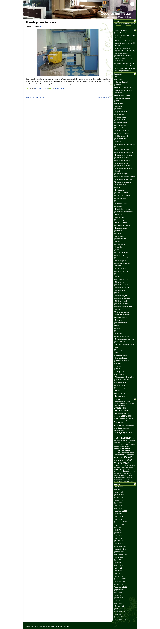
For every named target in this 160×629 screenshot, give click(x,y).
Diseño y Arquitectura (122, 195)
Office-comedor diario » (103, 97)
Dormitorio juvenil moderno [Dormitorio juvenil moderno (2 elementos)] (122, 446)
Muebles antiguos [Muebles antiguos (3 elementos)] (121, 471)
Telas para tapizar (121, 372)
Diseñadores (119, 190)
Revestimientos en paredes (124, 339)
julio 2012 (118, 560)
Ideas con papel (120, 261)
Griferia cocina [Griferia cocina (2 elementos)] (118, 457)
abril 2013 (118, 535)
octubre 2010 (119, 617)
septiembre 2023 (121, 511)
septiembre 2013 (121, 522)
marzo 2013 (119, 538)
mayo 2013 (119, 533)
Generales (118, 247)
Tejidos (117, 369)
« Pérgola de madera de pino (35, 97)
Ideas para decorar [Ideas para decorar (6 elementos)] (123, 461)
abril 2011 (118, 600)
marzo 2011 (119, 603)
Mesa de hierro (120, 282)
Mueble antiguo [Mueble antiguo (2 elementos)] (118, 469)
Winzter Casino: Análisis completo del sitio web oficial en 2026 (125, 43)
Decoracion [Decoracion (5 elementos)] (120, 407)
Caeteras (118, 109)
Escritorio (118, 231)
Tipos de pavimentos (122, 380)
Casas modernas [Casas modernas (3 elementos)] (120, 404)
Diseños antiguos (121, 198)
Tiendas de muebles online (124, 377)
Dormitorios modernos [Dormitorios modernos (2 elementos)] (127, 452)
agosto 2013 (119, 525)
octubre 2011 (119, 584)
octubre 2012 (119, 552)
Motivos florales (120, 290)
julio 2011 (118, 592)
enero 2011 (119, 609)
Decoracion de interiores (123, 155)
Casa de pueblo (120, 117)
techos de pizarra (60, 88)
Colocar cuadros (121, 139)
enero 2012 (119, 576)
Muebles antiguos (121, 296)
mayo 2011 (119, 598)
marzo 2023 (119, 519)
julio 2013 (118, 527)
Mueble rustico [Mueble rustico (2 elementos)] (127, 469)
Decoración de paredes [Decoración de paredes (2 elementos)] (121, 440)
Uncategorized (120, 385)
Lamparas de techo (122, 271)
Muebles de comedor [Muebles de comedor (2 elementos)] (124, 473)
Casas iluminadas (121, 122)
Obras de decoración (122, 315)
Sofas (117, 353)
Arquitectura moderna (122, 98)
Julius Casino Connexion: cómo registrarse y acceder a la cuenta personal (125, 35)
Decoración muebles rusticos (125, 176)
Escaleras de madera (122, 225)
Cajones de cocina (121, 112)
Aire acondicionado (121, 82)
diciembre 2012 (120, 546)
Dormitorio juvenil (121, 204)
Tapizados (118, 363)
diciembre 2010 (120, 611)
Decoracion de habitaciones (124, 152)
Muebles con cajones (122, 298)
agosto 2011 (119, 590)
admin (42, 26)
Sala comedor (120, 342)
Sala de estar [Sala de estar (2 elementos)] (126, 480)
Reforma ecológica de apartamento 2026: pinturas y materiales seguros (125, 50)
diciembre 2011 (120, 579)
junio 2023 (118, 514)
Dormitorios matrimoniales (124, 212)
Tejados (118, 366)
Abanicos (118, 76)
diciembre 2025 (120, 495)
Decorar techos (120, 185)
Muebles (118, 293)
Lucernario (119, 274)
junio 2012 (118, 563)
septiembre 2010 (121, 620)
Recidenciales (120, 331)
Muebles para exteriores (123, 306)
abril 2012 (118, 568)
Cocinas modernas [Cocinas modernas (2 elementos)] (119, 405)
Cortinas (118, 141)
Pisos (117, 325)
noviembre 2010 (120, 614)
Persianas (118, 320)
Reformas (118, 334)
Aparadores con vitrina (123, 87)
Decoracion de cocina (41, 88)
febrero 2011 (119, 606)
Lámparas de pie (121, 268)
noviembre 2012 (120, 549)
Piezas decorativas (121, 323)
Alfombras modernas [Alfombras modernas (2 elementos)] (120, 401)
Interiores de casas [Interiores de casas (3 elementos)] (121, 466)
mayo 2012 (119, 565)
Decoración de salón (122, 163)
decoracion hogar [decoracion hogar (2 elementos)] (123, 420)
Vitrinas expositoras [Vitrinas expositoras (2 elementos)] (128, 481)
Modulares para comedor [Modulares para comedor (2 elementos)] (125, 467)
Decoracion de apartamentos (125, 144)
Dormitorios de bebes (122, 209)
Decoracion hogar (116, 13)
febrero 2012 (119, 573)
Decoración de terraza (122, 166)
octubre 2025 (119, 497)
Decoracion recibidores (123, 182)
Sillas (117, 347)
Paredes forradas (121, 317)
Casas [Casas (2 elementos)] (128, 401)
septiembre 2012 (121, 554)
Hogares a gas (120, 255)
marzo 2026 (119, 487)
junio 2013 (118, 530)
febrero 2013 (119, 541)
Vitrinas (117, 391)
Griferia (117, 250)
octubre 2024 (119, 500)
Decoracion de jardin (122, 158)
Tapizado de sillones (122, 361)
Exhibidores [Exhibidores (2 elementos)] (130, 454)
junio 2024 (118, 503)
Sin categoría (119, 350)
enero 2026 (119, 492)
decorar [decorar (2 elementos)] (132, 444)
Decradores (119, 187)
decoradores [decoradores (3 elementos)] (125, 445)
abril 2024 (118, 506)
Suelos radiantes (121, 358)
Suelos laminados (121, 355)
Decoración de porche (122, 160)
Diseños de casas (121, 201)
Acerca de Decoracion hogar (125, 24)
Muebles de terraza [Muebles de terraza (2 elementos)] (119, 478)
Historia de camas (121, 252)
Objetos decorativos (122, 312)
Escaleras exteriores (122, 228)
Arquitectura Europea (122, 95)
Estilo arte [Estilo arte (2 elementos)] (117, 454)
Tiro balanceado (120, 382)
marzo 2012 (119, 571)
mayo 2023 (119, 516)
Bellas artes (119, 103)
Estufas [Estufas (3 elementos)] (123, 455)
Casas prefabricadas (122, 128)
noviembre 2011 (120, 582)
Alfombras (118, 85)
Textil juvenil (119, 374)
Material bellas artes (122, 279)
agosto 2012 (119, 557)
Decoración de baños (122, 147)
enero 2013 (119, 543)
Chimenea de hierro (122, 131)
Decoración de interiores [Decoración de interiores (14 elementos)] (124, 435)
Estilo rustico (119, 236)
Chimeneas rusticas (122, 133)
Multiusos (118, 309)
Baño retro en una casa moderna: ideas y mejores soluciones (124, 58)
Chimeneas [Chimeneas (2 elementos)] (131, 403)
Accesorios (119, 79)
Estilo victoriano (120, 239)
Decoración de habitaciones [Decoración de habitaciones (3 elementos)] (121, 429)
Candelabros (119, 114)
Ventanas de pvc (121, 388)
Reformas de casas (122, 336)
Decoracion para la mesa (123, 179)
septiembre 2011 (121, 587)
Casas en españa (121, 120)
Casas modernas (121, 125)
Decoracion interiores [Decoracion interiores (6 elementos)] (120, 424)
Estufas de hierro (121, 244)
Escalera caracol (121, 222)
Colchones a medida (122, 136)
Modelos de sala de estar (124, 287)
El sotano (118, 214)
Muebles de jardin (121, 301)
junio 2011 (118, 595)
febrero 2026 (119, 489)
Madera (118, 277)
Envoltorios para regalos (123, 220)
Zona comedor (120, 393)
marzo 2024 (119, 508)
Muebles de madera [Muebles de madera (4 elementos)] (123, 475)
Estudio (117, 242)
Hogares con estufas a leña (124, 258)
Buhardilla (118, 106)
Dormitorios (119, 206)
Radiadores (119, 328)
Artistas (117, 101)
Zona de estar (120, 396)
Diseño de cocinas (121, 193)
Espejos (118, 233)
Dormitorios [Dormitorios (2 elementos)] (117, 448)
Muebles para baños (122, 304)
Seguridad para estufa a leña (125, 344)
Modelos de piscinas (122, 285)
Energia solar (119, 217)
